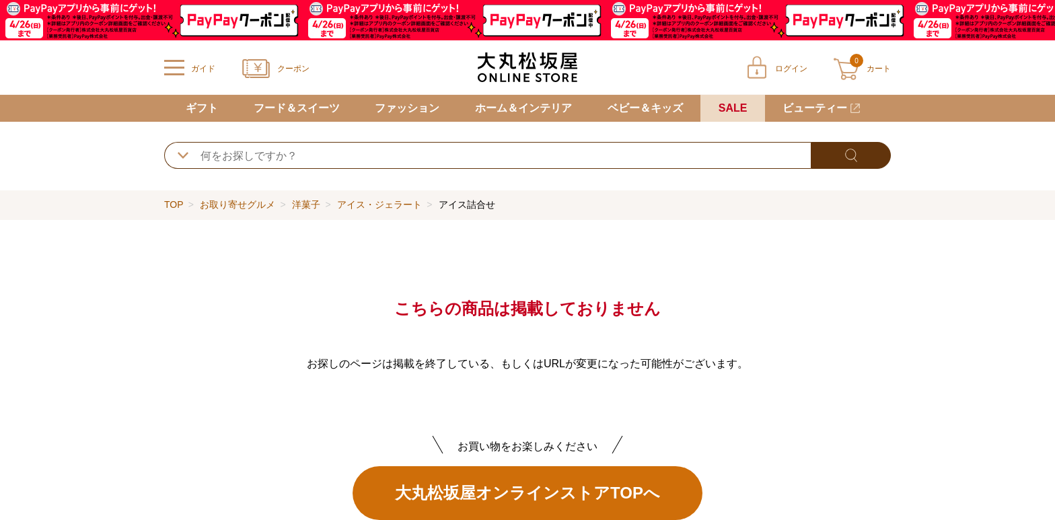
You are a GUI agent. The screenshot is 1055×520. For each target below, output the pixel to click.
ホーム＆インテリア (523, 108)
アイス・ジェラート (379, 204)
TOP (173, 204)
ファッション (407, 108)
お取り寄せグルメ (237, 204)
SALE (733, 108)
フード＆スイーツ (297, 108)
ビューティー (815, 108)
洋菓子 (306, 204)
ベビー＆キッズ (645, 108)
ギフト (202, 108)
